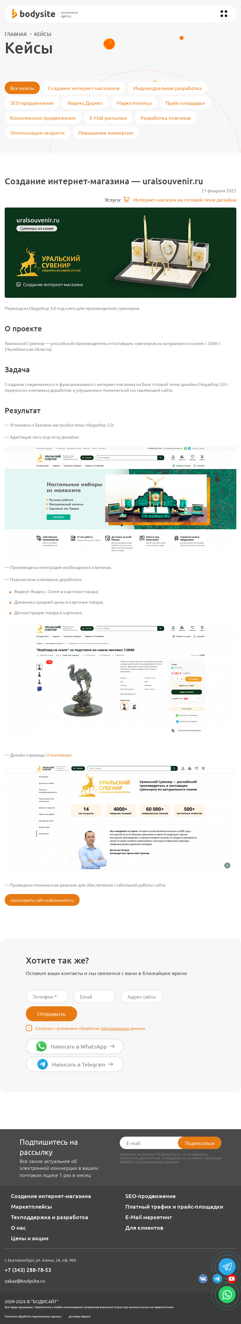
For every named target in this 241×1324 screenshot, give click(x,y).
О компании (58, 755)
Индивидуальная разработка (167, 88)
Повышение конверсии (105, 132)
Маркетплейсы (134, 103)
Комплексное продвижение (43, 117)
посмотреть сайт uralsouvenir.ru (42, 900)
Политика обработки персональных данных (33, 1316)
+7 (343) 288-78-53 (28, 1270)
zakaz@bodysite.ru (25, 1280)
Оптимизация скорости (37, 132)
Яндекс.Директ (85, 103)
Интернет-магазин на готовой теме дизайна (179, 199)
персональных (115, 1028)
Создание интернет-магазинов (84, 88)
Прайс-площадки (185, 103)
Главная (16, 34)
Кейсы (42, 34)
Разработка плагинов (166, 117)
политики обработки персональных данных (170, 1159)
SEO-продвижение (32, 103)
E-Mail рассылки (108, 117)
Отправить (51, 1013)
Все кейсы (22, 88)
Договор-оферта (79, 1316)
